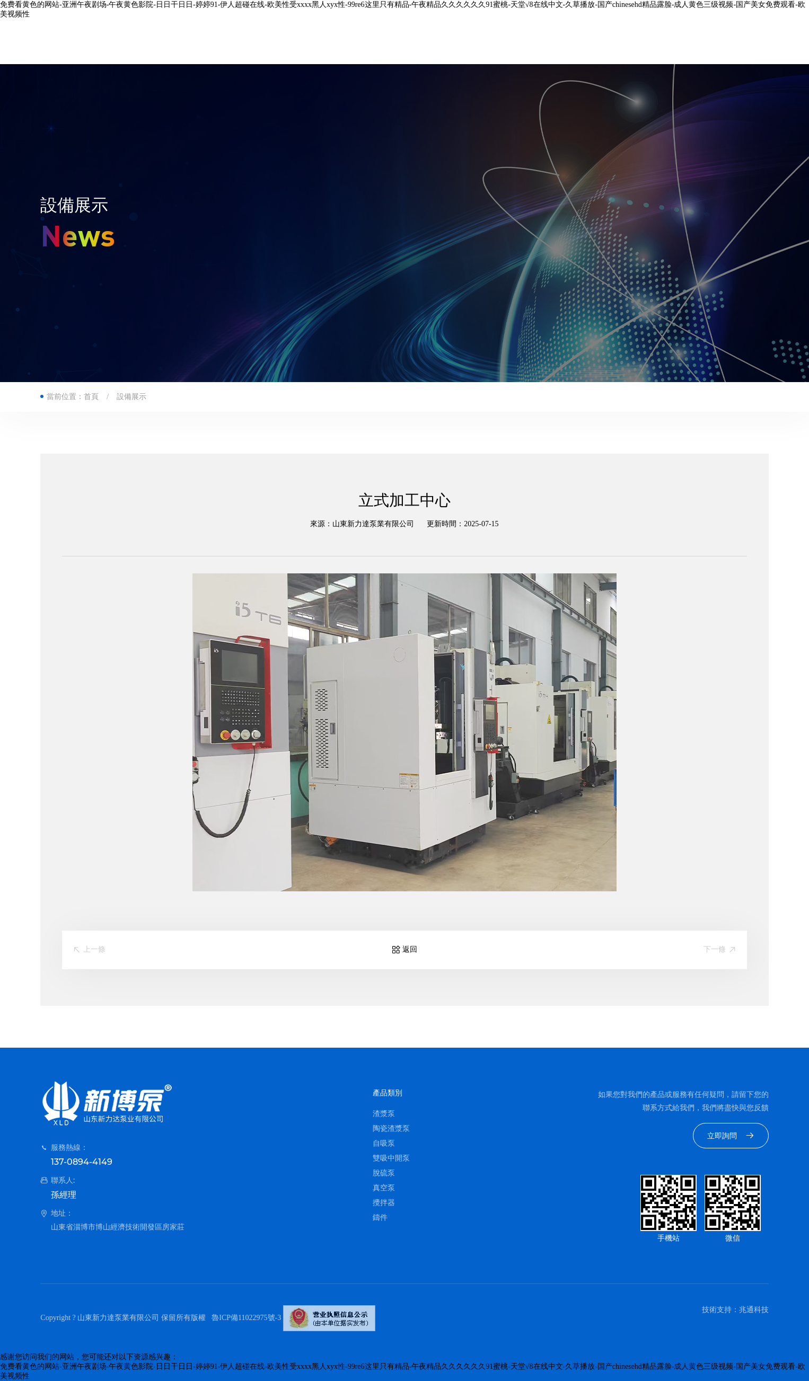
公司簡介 (299, 41)
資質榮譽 (427, 41)
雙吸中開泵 (391, 1158)
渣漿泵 (384, 1114)
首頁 (245, 41)
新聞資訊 (490, 41)
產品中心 (363, 41)
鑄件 (380, 1217)
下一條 (720, 949)
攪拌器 (384, 1203)
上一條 (89, 949)
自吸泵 (384, 1143)
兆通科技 (754, 1310)
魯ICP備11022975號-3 (246, 1318)
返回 (404, 949)
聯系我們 (554, 41)
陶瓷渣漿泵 (391, 1128)
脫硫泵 (384, 1173)
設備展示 (131, 397)
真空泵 (384, 1188)
